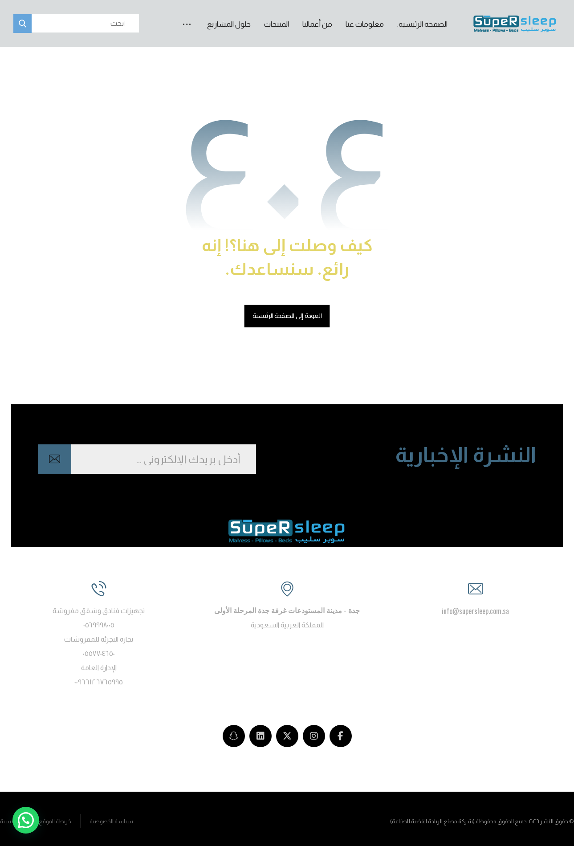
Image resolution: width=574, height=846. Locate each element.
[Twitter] (287, 736)
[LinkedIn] (260, 736)
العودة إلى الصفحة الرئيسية (287, 315)
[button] (187, 16)
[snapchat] (234, 736)
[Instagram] (314, 736)
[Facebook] (341, 736)
